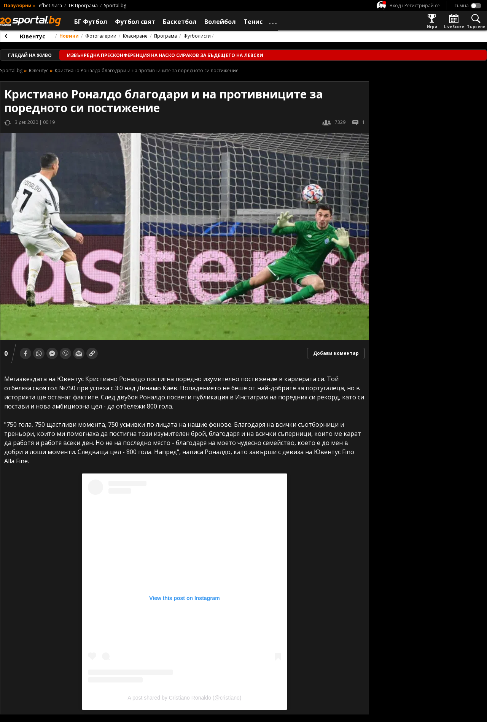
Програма (165, 36)
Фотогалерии (100, 36)
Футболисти (197, 36)
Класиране (135, 36)
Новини (69, 36)
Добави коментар (336, 353)
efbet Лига (50, 5)
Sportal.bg (115, 5)
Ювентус (32, 36)
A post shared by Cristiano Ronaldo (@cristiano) (184, 698)
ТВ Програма (83, 5)
